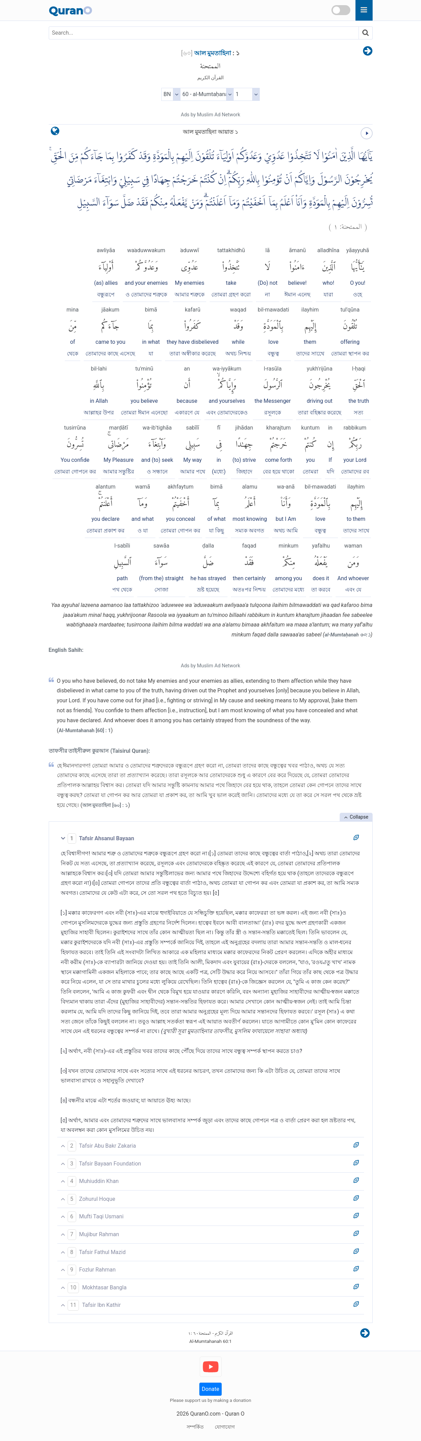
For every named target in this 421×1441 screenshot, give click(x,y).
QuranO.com (205, 1413)
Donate (210, 1389)
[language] (55, 132)
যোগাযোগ (225, 1427)
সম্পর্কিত (195, 1427)
